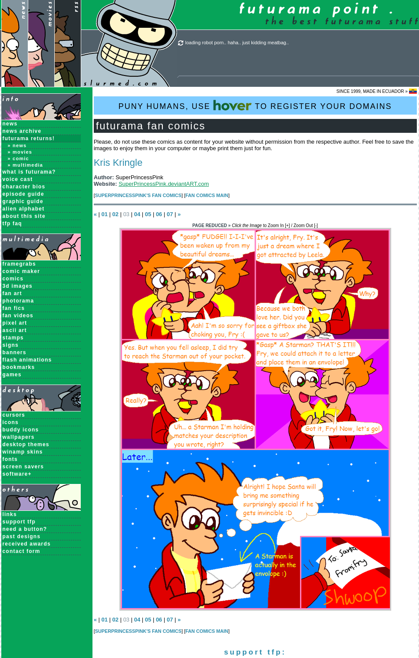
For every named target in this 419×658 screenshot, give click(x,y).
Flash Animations (27, 360)
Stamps (13, 338)
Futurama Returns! (29, 138)
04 (137, 214)
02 (115, 214)
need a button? (25, 529)
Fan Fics (14, 308)
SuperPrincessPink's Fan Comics (138, 195)
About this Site (24, 216)
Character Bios (24, 187)
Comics (13, 279)
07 (170, 214)
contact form (21, 551)
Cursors (14, 415)
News (10, 124)
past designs (22, 536)
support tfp (19, 522)
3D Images (18, 286)
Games (12, 375)
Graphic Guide (23, 201)
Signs (11, 345)
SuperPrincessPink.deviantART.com (164, 184)
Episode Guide (23, 194)
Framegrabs (19, 264)
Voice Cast (18, 179)
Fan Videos (18, 316)
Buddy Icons (21, 430)
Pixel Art (15, 323)
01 (104, 214)
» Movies (20, 152)
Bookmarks (19, 367)
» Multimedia (25, 165)
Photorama (18, 301)
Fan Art (12, 293)
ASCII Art (15, 330)
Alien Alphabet (24, 209)
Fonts (10, 459)
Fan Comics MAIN (206, 195)
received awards (27, 544)
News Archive (22, 131)
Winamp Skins (23, 452)
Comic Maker (21, 271)
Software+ (17, 474)
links (10, 514)
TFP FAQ (12, 223)
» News (17, 145)
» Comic (18, 158)
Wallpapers (19, 437)
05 (148, 214)
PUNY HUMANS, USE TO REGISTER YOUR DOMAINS (255, 105)
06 (159, 214)
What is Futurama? (29, 172)
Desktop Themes (26, 444)
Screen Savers (23, 467)
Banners (14, 352)
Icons (11, 422)
